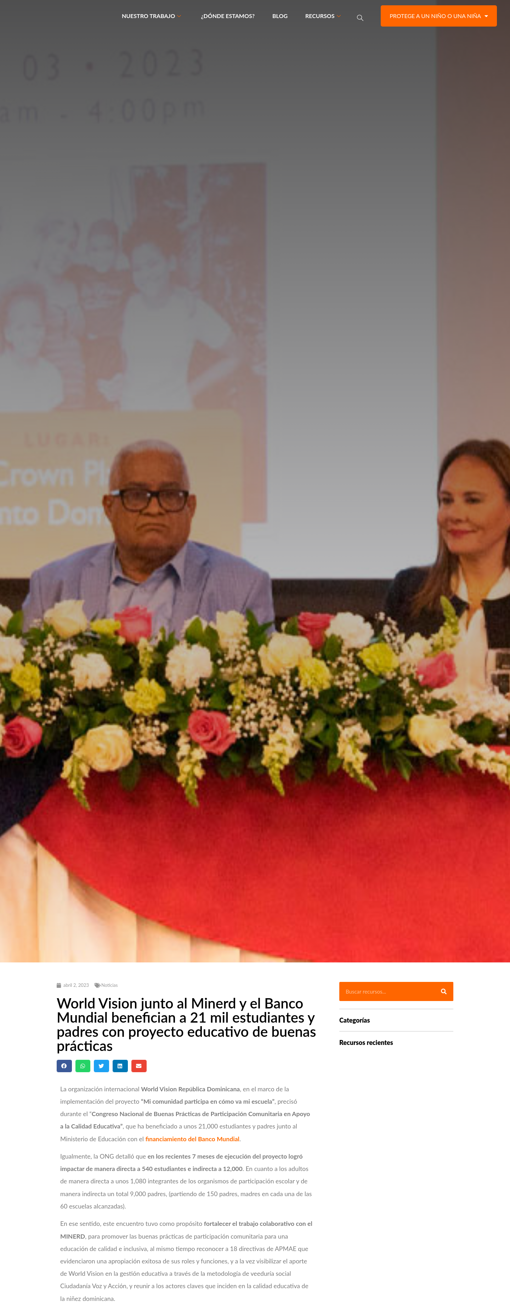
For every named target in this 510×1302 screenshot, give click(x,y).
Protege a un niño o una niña (439, 17)
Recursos (322, 17)
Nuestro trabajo (151, 17)
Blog (280, 17)
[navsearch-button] (360, 17)
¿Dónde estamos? (228, 17)
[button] (64, 1069)
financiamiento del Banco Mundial (192, 1141)
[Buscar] (443, 994)
